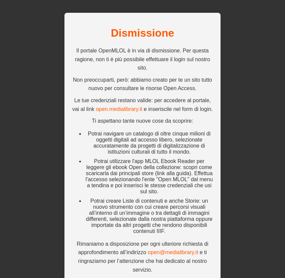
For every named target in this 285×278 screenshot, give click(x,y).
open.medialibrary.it (119, 109)
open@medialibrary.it (173, 252)
